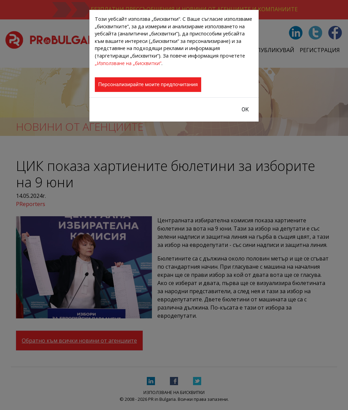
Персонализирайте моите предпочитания (148, 84)
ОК (245, 109)
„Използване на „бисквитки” (128, 63)
